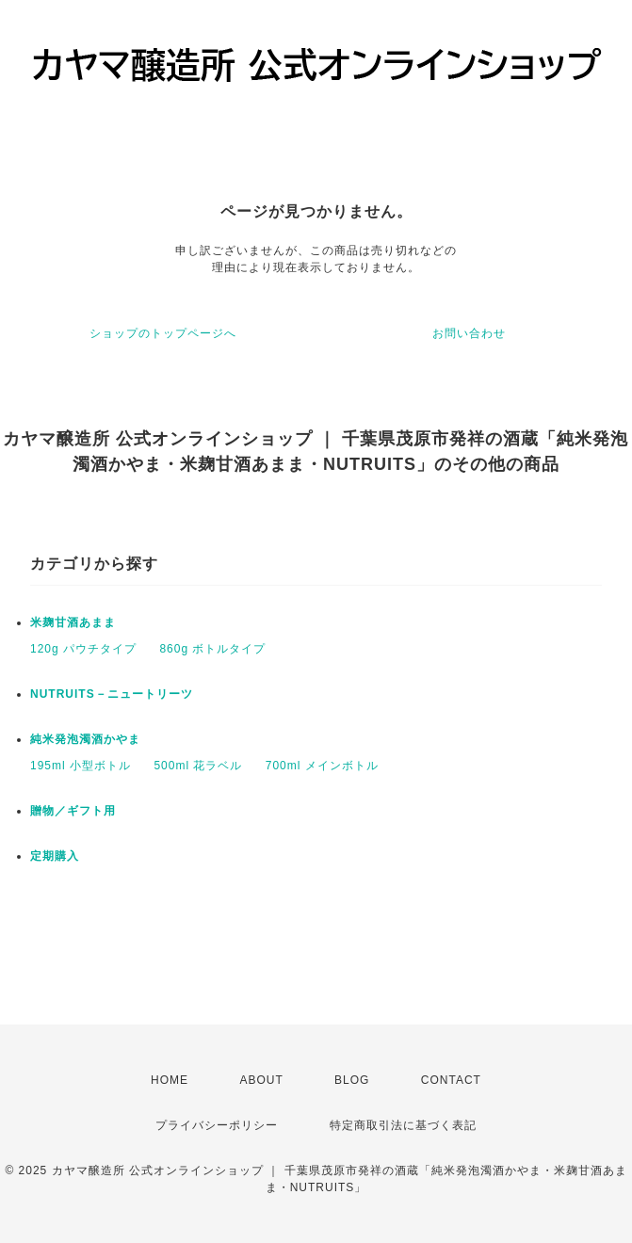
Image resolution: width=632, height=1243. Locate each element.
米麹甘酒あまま (73, 622)
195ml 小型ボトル (80, 765)
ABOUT (261, 1080)
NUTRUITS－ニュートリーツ (111, 694)
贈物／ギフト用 (73, 810)
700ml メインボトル (322, 765)
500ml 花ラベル (198, 765)
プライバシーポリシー (216, 1125)
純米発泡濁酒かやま (85, 739)
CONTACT (451, 1080)
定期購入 (54, 856)
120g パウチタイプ (83, 648)
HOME (169, 1080)
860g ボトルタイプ (212, 648)
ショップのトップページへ (162, 333)
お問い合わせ (469, 333)
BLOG (351, 1080)
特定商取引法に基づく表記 (403, 1125)
